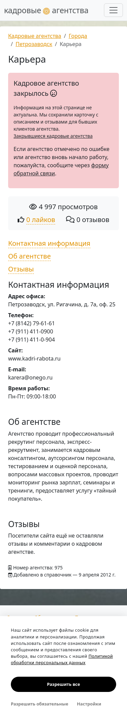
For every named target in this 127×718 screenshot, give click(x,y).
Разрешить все (63, 684)
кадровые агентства (46, 10)
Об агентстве (29, 256)
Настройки (89, 704)
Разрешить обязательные (39, 704)
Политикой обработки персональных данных (62, 659)
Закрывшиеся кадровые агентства (53, 136)
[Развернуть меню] (113, 10)
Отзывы (21, 269)
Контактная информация (49, 243)
